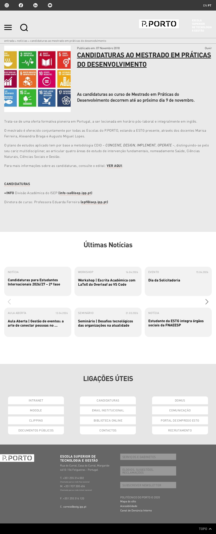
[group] (37, 281)
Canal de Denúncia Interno (136, 510)
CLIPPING (36, 420)
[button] (207, 301)
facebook (21, 5)
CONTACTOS (108, 430)
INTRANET (36, 400)
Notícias (22, 40)
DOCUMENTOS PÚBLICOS (36, 430)
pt (209, 5)
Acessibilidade (128, 506)
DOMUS (180, 400)
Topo (205, 529)
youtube (50, 5)
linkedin (35, 5)
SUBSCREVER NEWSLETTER (141, 485)
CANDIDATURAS (108, 400)
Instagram (6, 5)
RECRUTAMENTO (180, 430)
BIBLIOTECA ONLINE (108, 420)
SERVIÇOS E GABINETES (139, 457)
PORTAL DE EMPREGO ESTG (180, 420)
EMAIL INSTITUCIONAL (108, 410)
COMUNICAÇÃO (180, 410)
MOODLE (36, 410)
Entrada (9, 40)
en (205, 5)
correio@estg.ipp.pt (74, 506)
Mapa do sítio (128, 501)
